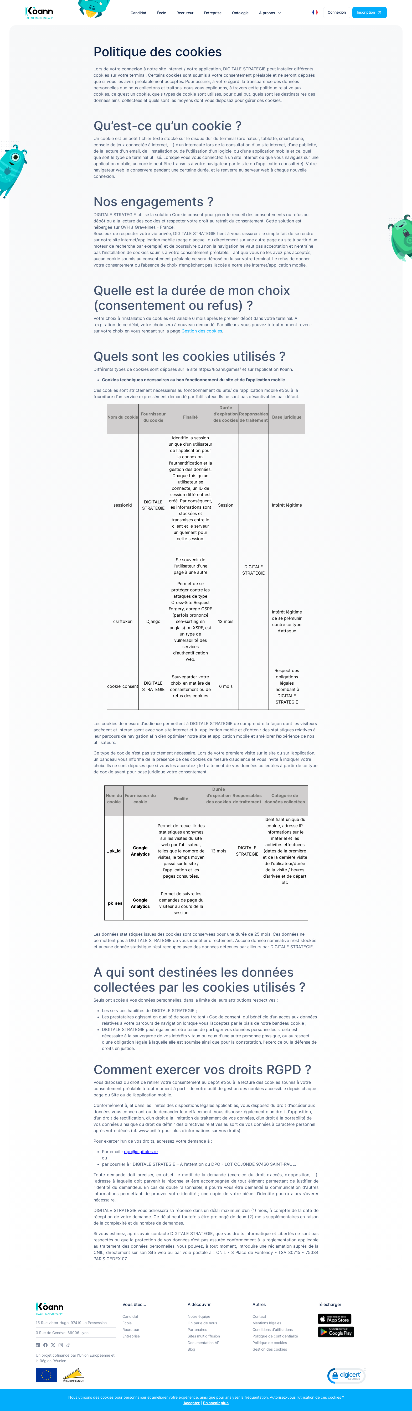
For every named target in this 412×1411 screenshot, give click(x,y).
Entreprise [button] (213, 13)
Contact (259, 1316)
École (127, 1323)
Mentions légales (267, 1323)
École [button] (161, 13)
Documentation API (204, 1342)
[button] (269, 13)
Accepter (191, 1402)
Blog (191, 1349)
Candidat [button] (138, 13)
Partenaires (197, 1329)
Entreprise (131, 1336)
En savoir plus (216, 1402)
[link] (347, 1377)
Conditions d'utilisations (273, 1329)
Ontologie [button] (240, 13)
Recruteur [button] (185, 13)
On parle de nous (202, 1323)
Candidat (130, 1316)
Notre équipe (199, 1316)
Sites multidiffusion (204, 1336)
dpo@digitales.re (141, 1151)
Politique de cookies (270, 1342)
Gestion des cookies (270, 1349)
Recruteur (130, 1329)
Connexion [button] (337, 12)
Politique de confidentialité (275, 1336)
